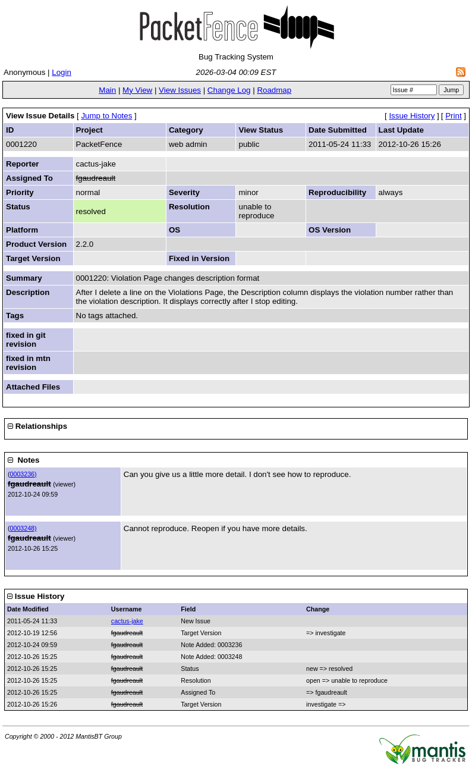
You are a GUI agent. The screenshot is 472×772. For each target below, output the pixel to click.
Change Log (229, 90)
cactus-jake (127, 620)
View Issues (180, 90)
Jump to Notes (106, 115)
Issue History (412, 115)
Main (107, 90)
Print (453, 115)
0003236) (23, 474)
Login (61, 72)
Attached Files (33, 386)
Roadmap (274, 90)
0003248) (23, 528)
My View (137, 90)
